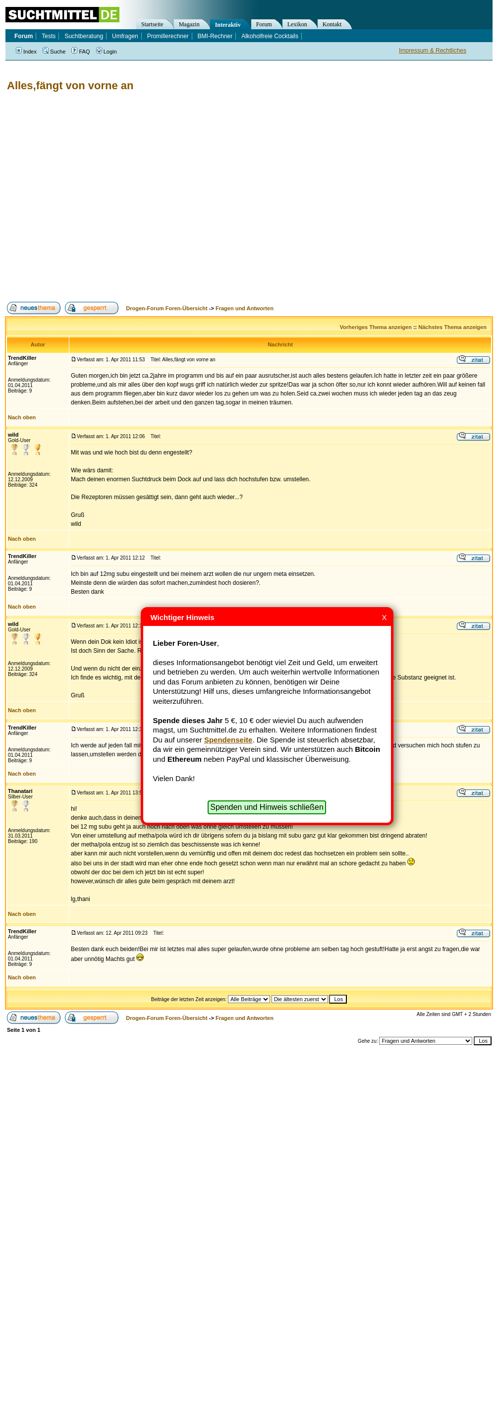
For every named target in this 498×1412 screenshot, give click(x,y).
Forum (264, 24)
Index (26, 52)
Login (106, 52)
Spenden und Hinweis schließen (267, 807)
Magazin (189, 24)
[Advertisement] (93, 197)
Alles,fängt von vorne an (70, 85)
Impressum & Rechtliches (432, 50)
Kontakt (332, 24)
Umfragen (125, 36)
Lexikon (297, 24)
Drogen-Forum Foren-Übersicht (166, 308)
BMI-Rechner (215, 36)
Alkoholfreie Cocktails (269, 36)
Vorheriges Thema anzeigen (376, 327)
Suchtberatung (83, 36)
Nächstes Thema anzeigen (452, 327)
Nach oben (22, 417)
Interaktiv (228, 24)
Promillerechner (168, 36)
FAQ (80, 52)
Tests (48, 36)
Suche (54, 52)
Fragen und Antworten (245, 308)
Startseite (152, 24)
